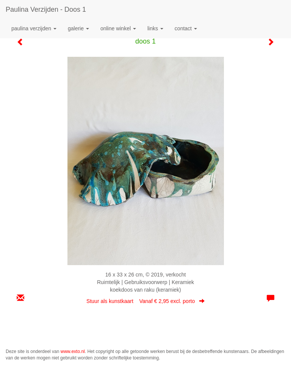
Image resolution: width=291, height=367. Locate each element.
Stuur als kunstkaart (145, 301)
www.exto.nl (73, 351)
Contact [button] (186, 28)
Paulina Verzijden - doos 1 (46, 9)
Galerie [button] (78, 28)
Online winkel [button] (118, 28)
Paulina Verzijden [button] (33, 28)
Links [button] (155, 28)
